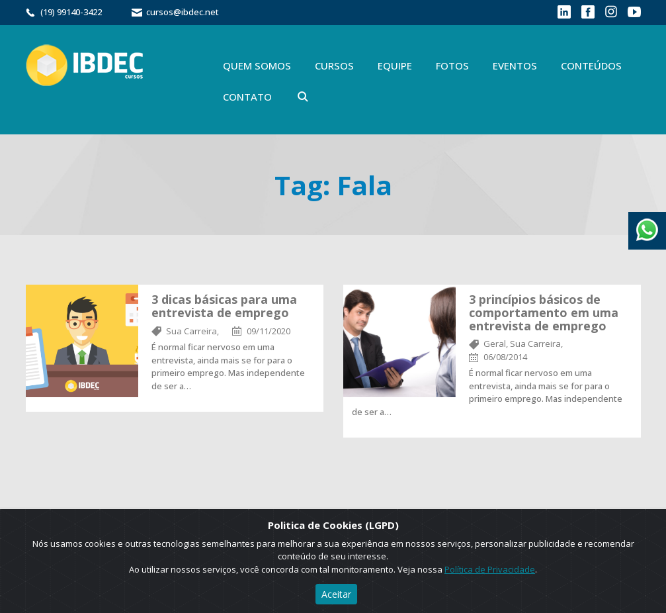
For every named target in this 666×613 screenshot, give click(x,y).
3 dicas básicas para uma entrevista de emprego (224, 305)
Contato (247, 96)
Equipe (395, 65)
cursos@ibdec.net (182, 12)
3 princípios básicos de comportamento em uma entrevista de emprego (543, 312)
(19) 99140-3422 (71, 12)
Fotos (452, 65)
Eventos (515, 65)
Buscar (303, 96)
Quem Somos (257, 65)
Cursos (334, 65)
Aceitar (336, 594)
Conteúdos (591, 65)
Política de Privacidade (489, 569)
